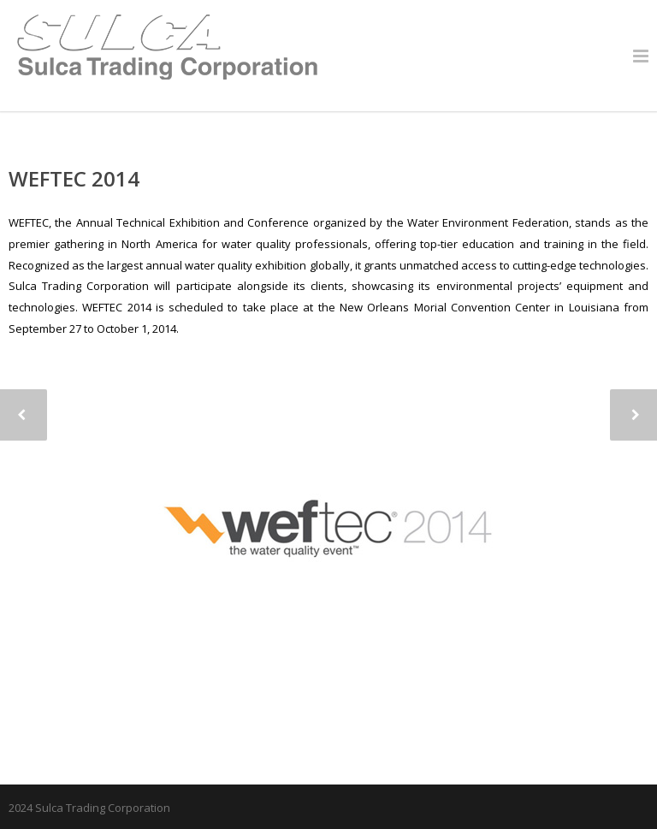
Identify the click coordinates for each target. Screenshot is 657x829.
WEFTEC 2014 (74, 178)
